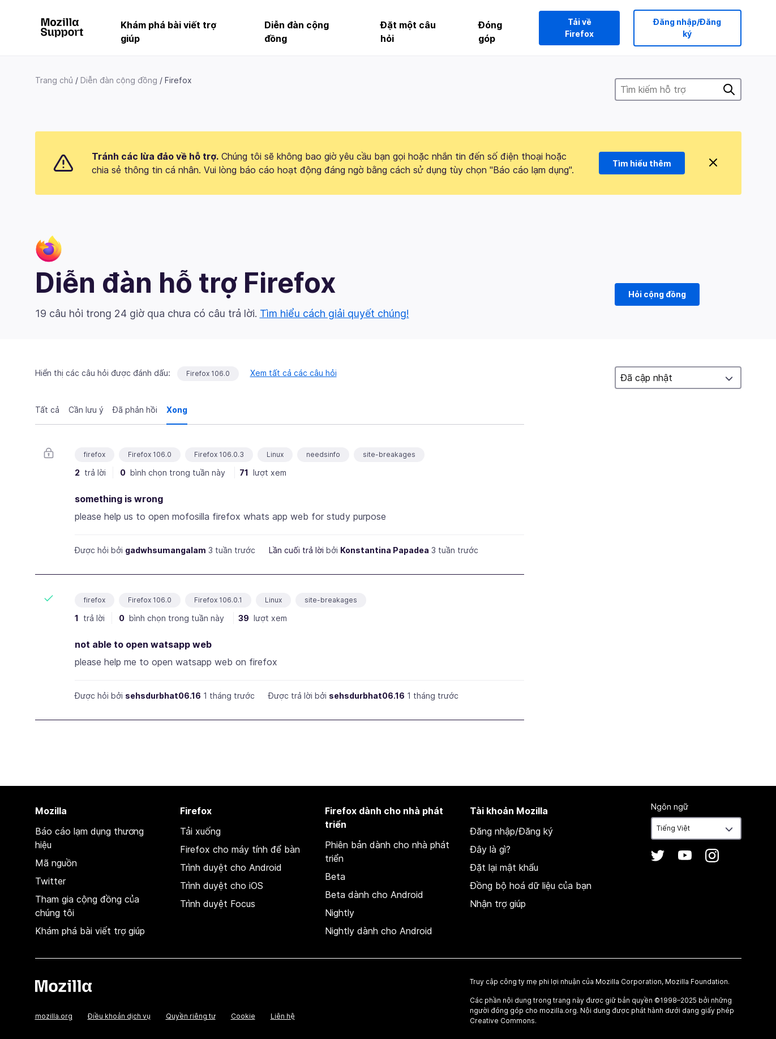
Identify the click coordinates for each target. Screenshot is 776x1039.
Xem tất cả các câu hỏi (293, 373)
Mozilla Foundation (696, 981)
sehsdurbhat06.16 (163, 695)
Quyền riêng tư (191, 1016)
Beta (335, 876)
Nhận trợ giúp (498, 903)
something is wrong (119, 498)
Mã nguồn (56, 863)
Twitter (50, 881)
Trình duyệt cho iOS (221, 885)
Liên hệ (283, 1016)
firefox (94, 454)
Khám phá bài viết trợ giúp (168, 31)
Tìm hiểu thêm (641, 163)
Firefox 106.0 (208, 373)
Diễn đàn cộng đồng (296, 31)
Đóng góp (490, 31)
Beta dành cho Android (374, 894)
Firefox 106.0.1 (218, 600)
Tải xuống (200, 831)
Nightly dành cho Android (378, 931)
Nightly (339, 912)
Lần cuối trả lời (296, 550)
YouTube (685, 855)
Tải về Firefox (579, 28)
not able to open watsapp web (143, 644)
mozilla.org (53, 1016)
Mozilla (63, 986)
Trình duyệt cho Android (231, 867)
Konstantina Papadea (384, 550)
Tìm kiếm (729, 89)
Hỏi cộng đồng (657, 294)
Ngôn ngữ (669, 806)
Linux (275, 454)
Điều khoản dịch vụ (119, 1016)
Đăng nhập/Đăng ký (687, 28)
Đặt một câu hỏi (408, 31)
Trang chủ (54, 80)
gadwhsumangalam (165, 550)
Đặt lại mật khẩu (504, 867)
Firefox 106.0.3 (219, 454)
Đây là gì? (490, 849)
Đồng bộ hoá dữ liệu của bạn (530, 885)
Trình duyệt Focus (217, 903)
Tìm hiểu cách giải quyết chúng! (334, 313)
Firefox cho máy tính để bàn (240, 849)
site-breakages (389, 454)
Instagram (712, 855)
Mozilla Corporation (628, 981)
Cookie (243, 1016)
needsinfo (323, 454)
